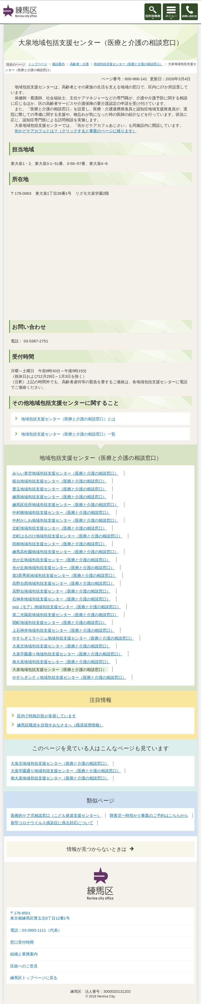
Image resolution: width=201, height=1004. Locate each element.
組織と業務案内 (24, 954)
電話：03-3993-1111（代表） (36, 930)
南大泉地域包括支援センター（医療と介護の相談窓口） (60, 778)
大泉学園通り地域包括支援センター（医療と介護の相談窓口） (66, 770)
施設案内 (58, 64)
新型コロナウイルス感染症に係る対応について (52, 823)
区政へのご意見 (24, 966)
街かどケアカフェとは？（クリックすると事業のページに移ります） (75, 131)
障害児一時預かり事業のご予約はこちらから (149, 815)
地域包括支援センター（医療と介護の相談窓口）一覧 (68, 434)
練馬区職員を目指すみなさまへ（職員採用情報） (60, 725)
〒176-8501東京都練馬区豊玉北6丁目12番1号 (40, 916)
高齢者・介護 (79, 64)
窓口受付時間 (22, 942)
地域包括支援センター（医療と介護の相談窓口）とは (68, 419)
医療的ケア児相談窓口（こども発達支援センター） (56, 815)
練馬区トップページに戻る (33, 978)
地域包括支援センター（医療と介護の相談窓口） (128, 64)
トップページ (37, 64)
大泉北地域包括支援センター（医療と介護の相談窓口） (60, 763)
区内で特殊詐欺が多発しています (46, 716)
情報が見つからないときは (96, 849)
